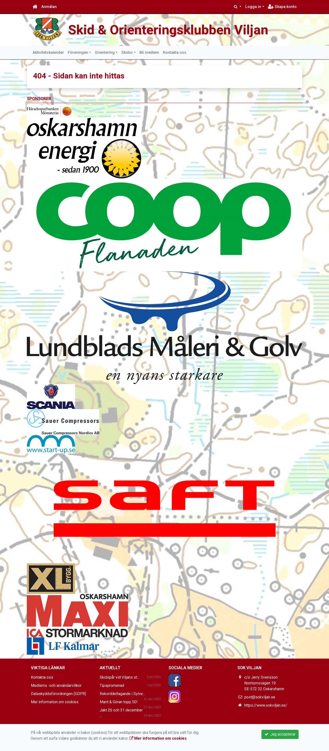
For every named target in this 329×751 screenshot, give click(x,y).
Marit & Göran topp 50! (119, 702)
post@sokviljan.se (259, 697)
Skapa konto (282, 6)
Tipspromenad (112, 685)
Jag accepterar (280, 734)
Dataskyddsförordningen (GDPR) (58, 693)
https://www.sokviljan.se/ (265, 705)
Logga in (253, 6)
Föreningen (78, 52)
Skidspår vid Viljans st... (119, 677)
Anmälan (49, 6)
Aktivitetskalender (48, 52)
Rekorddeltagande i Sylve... (122, 693)
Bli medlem (149, 52)
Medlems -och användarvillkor (56, 685)
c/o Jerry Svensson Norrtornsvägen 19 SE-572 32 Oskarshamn (264, 683)
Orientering (105, 52)
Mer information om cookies (54, 702)
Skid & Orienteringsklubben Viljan (168, 29)
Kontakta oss (174, 52)
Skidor (127, 52)
